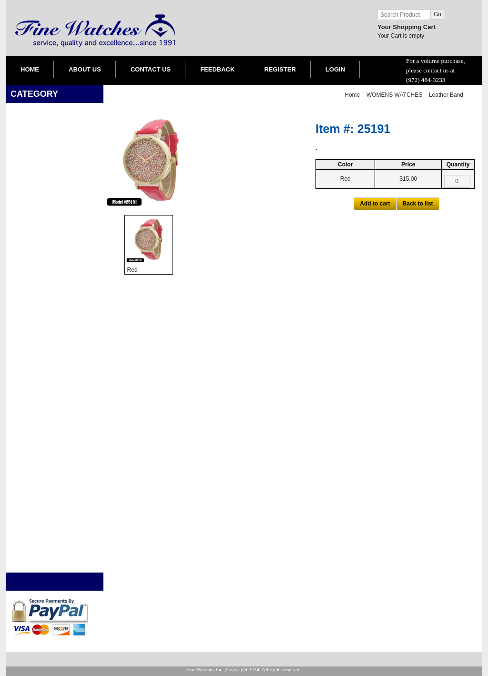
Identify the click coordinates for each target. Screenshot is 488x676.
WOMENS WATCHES (394, 95)
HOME (29, 69)
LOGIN (335, 69)
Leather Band (446, 95)
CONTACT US (151, 69)
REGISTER (279, 69)
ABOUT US (85, 69)
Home (352, 95)
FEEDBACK (217, 69)
